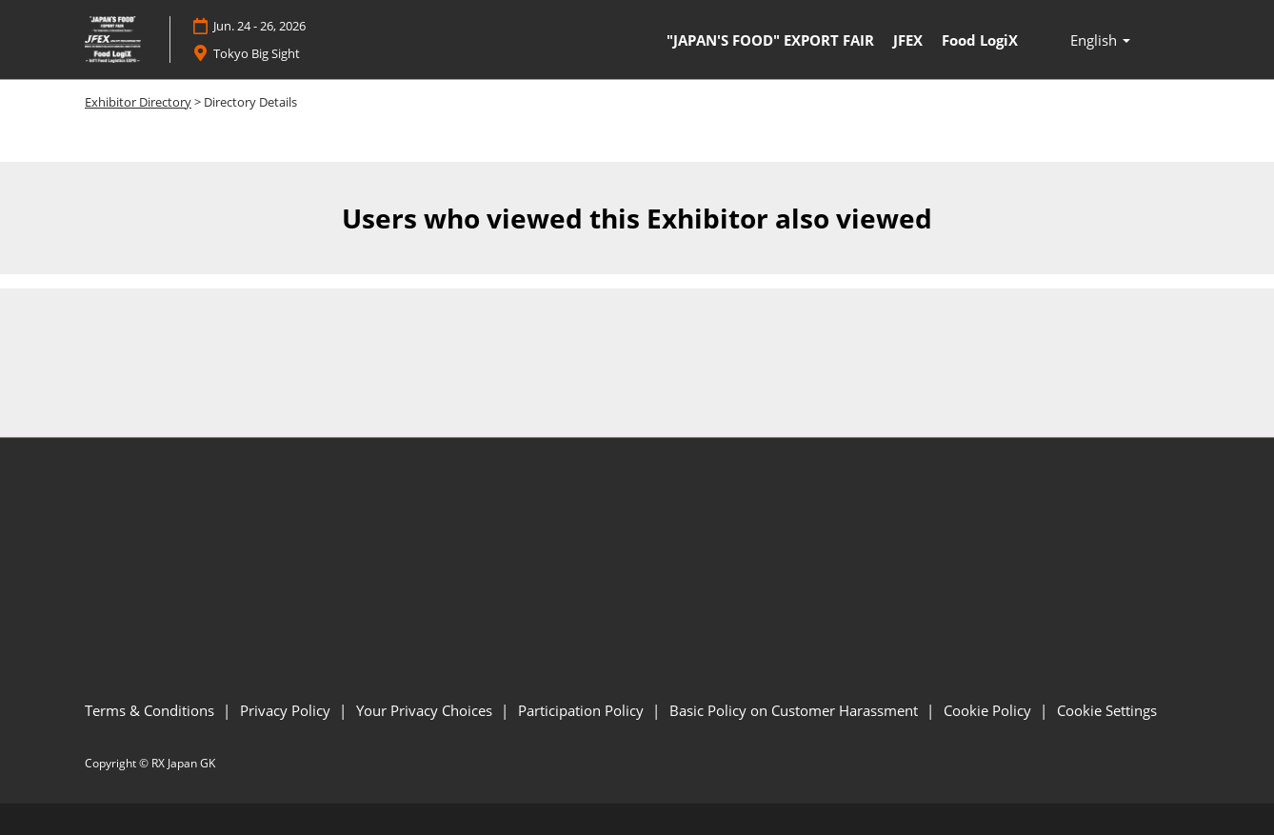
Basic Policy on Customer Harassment (795, 710)
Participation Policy (582, 710)
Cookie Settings (1107, 710)
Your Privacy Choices (426, 710)
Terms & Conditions (151, 710)
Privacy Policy (287, 710)
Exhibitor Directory (138, 101)
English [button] (1100, 40)
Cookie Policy (989, 710)
